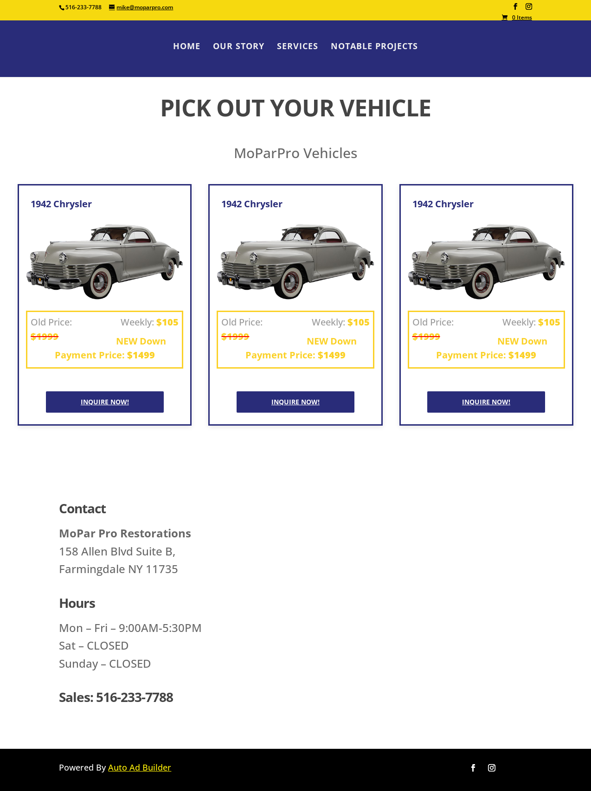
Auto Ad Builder (139, 767)
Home (186, 47)
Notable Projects (374, 47)
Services (297, 47)
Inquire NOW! (105, 401)
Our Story (238, 47)
